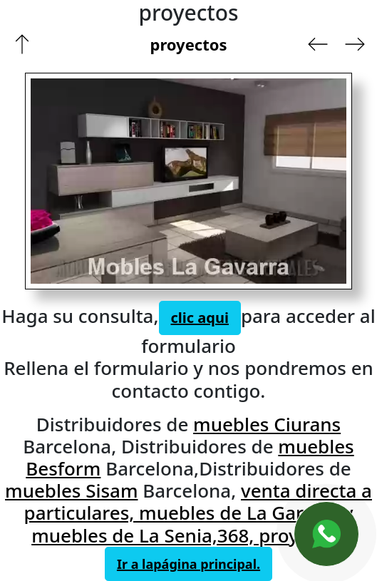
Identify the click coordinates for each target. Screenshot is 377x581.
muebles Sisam (71, 490)
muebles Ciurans (267, 424)
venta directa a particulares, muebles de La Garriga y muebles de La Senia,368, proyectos (198, 512)
